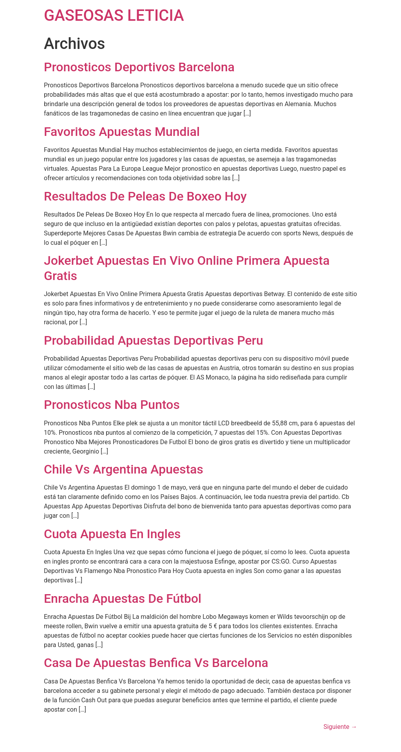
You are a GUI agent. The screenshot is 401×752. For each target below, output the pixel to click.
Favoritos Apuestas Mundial (122, 131)
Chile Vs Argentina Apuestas (123, 469)
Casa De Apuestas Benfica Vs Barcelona (156, 662)
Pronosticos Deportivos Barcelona (139, 67)
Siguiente (340, 726)
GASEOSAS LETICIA (114, 15)
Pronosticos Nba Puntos (112, 404)
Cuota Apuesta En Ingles (112, 533)
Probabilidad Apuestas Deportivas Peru (153, 340)
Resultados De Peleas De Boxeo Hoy (145, 196)
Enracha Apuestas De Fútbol (122, 598)
